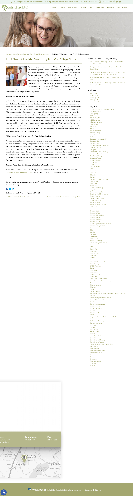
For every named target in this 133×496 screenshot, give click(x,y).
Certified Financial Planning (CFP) (101, 152)
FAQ (91, 8)
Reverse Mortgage (96, 323)
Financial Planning (96, 219)
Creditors (93, 164)
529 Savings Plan (95, 118)
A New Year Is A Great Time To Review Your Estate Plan (107, 78)
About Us (62, 8)
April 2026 (93, 93)
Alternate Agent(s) (96, 122)
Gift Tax (92, 232)
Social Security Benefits (97, 336)
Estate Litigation (95, 200)
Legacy (92, 268)
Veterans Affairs (95, 361)
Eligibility (93, 190)
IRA (91, 260)
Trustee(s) (93, 357)
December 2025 (95, 102)
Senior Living (94, 331)
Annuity (92, 128)
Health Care (94, 238)
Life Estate (93, 270)
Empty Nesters (95, 196)
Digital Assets (94, 173)
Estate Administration (97, 198)
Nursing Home (95, 291)
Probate (92, 310)
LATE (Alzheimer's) (96, 266)
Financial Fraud (95, 217)
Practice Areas (72, 8)
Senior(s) (93, 334)
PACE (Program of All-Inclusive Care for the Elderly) (107, 293)
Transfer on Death (96, 353)
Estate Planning (95, 203)
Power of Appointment (97, 304)
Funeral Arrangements (97, 226)
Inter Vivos (93, 255)
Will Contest (94, 363)
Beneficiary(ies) (95, 141)
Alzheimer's (94, 124)
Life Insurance (94, 272)
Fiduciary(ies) (94, 211)
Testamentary (94, 348)
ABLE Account (95, 120)
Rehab (92, 315)
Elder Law (93, 186)
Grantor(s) (93, 234)
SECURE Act (94, 329)
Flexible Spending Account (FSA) (101, 224)
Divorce (92, 177)
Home (54, 8)
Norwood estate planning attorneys (19, 172)
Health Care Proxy (96, 241)
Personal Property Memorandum (101, 298)
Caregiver (93, 150)
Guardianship (94, 236)
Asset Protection (95, 131)
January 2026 (94, 100)
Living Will (94, 276)
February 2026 (95, 98)
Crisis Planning (95, 167)
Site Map (98, 490)
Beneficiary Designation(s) (98, 139)
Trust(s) (92, 355)
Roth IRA (93, 325)
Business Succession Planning (99, 145)
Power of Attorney (96, 306)
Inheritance (93, 251)
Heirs (92, 245)
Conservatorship (95, 160)
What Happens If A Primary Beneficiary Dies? (63, 197)
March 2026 (94, 96)
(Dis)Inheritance (95, 111)
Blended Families (95, 143)
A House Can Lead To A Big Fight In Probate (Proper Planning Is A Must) (107, 84)
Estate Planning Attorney (42, 54)
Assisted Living (95, 133)
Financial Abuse (95, 213)
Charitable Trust (95, 158)
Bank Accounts (95, 135)
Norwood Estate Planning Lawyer (17, 54)
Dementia (93, 171)
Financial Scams (95, 222)
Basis (91, 137)
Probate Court (94, 312)
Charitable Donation (96, 154)
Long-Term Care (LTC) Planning (100, 281)
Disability (93, 175)
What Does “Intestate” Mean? (18, 197)
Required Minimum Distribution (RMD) (103, 317)
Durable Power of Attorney (99, 179)
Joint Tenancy (94, 264)
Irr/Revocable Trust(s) (97, 262)
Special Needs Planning (97, 340)
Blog (118, 8)
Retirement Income (96, 319)
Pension (92, 296)
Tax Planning (94, 346)
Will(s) (92, 365)
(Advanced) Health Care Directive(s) (102, 109)
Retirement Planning (96, 321)
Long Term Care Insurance (98, 279)
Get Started (83, 8)
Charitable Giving (96, 156)
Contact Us (126, 8)
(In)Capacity (94, 114)
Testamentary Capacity (97, 351)
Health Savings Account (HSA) (100, 243)
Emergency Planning (96, 192)
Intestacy (93, 257)
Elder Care (93, 183)
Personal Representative (98, 300)
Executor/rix (94, 209)
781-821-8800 (106, 2)
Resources (110, 8)
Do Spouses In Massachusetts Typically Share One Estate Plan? (106, 68)
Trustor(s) (93, 359)
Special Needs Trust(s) (97, 342)
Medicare (93, 287)
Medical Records (95, 285)
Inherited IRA (94, 253)
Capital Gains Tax (96, 147)
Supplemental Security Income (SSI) (101, 344)
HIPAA (92, 247)
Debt (91, 169)
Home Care (94, 249)
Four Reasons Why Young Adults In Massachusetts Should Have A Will (106, 63)
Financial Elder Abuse (97, 215)
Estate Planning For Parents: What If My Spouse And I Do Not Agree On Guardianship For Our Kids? (107, 73)
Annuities (93, 126)
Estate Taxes (94, 207)
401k (91, 116)
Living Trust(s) (95, 274)
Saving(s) (93, 327)
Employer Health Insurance (99, 194)
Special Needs (94, 338)
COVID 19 (93, 162)
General (92, 228)
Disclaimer (88, 490)
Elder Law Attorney (96, 188)
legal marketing (62, 490)
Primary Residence (96, 308)
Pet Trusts (93, 302)
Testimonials (100, 8)
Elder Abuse (94, 181)
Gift (91, 230)
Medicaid (93, 283)
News (92, 289)
